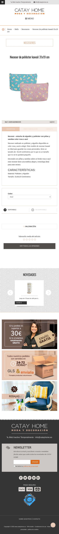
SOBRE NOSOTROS (25, 519)
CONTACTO (36, 519)
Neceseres (26, 29)
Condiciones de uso (40, 526)
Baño (17, 29)
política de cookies (33, 529)
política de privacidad (30, 466)
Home (9, 29)
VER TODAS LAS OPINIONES (29, 246)
